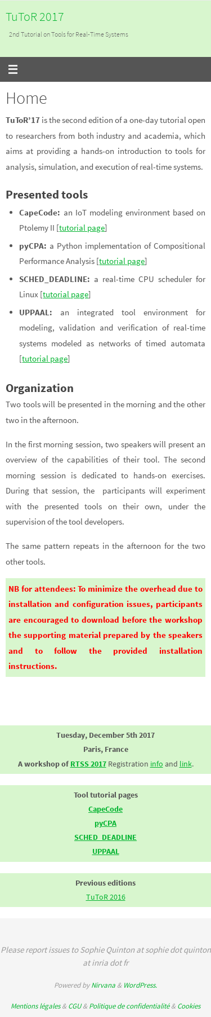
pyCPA (105, 823)
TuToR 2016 (105, 897)
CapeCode (105, 809)
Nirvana (103, 985)
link (185, 764)
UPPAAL (105, 851)
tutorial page (82, 227)
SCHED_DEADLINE (105, 837)
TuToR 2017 (35, 16)
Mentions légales (35, 1006)
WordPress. (140, 985)
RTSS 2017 (88, 764)
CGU (74, 1006)
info (156, 764)
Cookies (188, 1006)
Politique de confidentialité (129, 1006)
